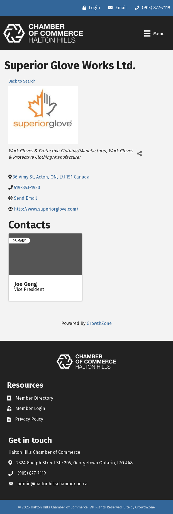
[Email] (116, 8)
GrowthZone (99, 323)
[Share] (139, 154)
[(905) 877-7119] (151, 8)
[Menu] (154, 33)
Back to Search (21, 81)
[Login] (90, 8)
